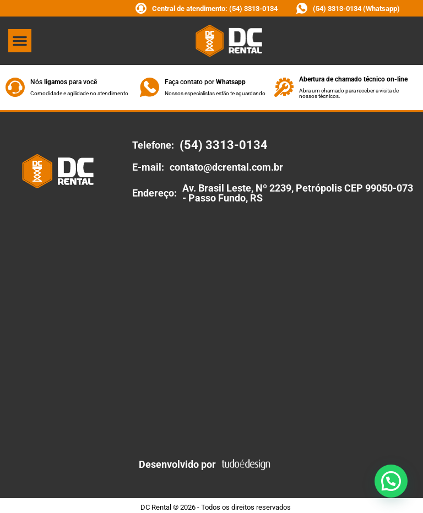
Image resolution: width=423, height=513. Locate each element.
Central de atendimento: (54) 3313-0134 (215, 8)
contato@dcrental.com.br (226, 167)
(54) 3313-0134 (224, 145)
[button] (19, 40)
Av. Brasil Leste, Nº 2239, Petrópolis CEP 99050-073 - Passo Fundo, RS (297, 193)
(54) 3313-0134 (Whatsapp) (356, 8)
